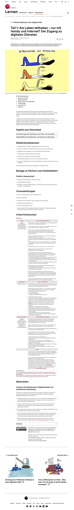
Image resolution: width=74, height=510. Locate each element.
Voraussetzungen (22, 103)
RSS (34, 503)
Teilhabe (47, 16)
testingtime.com (49, 364)
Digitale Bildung (18, 16)
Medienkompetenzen (22, 99)
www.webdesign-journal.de (41, 368)
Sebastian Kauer (24, 38)
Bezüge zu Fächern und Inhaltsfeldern (26, 101)
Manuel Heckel (15, 38)
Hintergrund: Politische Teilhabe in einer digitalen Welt (19, 481)
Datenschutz (18, 503)
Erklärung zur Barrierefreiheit (58, 503)
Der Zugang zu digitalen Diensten (56, 16)
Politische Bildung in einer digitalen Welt (29, 16)
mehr (56, 1)
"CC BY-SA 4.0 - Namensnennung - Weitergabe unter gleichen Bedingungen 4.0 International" (42, 429)
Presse (42, 503)
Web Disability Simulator (43, 420)
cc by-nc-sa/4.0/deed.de (62, 93)
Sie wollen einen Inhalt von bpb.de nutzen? (37, 440)
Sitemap (24, 503)
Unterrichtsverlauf (22, 105)
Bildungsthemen (11, 16)
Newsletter (29, 503)
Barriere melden (48, 503)
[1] (47, 165)
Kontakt (37, 503)
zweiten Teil (39, 121)
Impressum (12, 503)
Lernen (6, 16)
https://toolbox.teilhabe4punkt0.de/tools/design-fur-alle (32, 376)
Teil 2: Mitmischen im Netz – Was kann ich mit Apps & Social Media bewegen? (52, 482)
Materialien (20, 106)
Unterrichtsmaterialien (41, 16)
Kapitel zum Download (23, 98)
